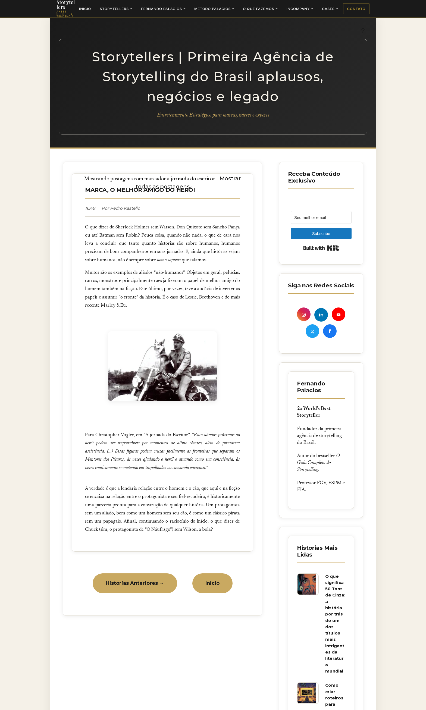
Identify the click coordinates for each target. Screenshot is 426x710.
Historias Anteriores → (135, 583)
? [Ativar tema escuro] (363, 30)
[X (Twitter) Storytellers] (312, 331)
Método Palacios (212, 9)
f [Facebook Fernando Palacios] (330, 331)
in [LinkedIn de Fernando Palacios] (321, 315)
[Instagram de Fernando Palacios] (304, 314)
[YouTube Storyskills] (338, 314)
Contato (356, 9)
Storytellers (114, 9)
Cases (328, 9)
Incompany (298, 9)
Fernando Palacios (161, 9)
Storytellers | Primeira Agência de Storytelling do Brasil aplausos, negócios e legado (213, 76)
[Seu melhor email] (321, 217)
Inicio (212, 583)
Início (85, 9)
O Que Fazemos (258, 9)
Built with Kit (321, 248)
